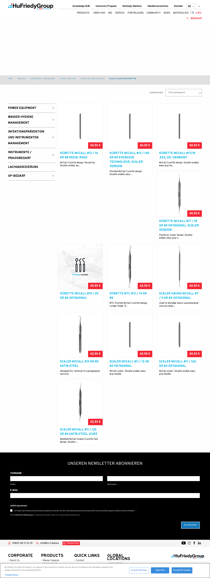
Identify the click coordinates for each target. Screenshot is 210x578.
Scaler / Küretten (68, 79)
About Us (15, 523)
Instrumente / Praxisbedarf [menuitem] (20, 155)
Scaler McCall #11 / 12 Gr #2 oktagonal (179, 309)
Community (16, 541)
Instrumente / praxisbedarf (50, 548)
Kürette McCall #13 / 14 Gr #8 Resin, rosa (79, 155)
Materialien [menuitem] (180, 13)
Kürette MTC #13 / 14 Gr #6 (177, 232)
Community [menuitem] (154, 13)
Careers (80, 541)
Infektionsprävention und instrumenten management (56, 539)
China (112, 535)
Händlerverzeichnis (158, 7)
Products (22, 79)
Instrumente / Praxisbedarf (43, 79)
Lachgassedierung (52, 554)
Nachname (153, 436)
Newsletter (73, 505)
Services (14, 532)
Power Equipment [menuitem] (22, 108)
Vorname (16, 436)
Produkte (83, 13)
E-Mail (14, 453)
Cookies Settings (139, 571)
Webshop (196, 19)
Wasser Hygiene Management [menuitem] (20, 120)
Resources (15, 551)
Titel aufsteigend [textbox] (176, 92)
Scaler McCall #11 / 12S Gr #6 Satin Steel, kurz (128, 386)
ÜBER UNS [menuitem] (99, 13)
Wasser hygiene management (51, 525)
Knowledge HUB (81, 7)
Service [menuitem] (120, 13)
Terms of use (82, 554)
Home (10, 79)
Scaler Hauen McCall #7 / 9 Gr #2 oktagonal (79, 309)
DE (191, 7)
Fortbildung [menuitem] (136, 13)
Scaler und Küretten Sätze (92, 79)
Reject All (160, 571)
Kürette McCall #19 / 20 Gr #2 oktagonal (129, 232)
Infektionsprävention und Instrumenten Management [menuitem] (26, 137)
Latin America (116, 540)
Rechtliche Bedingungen (24, 478)
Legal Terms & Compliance (83, 548)
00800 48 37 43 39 (22, 505)
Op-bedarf (48, 559)
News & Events (17, 546)
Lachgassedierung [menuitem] (23, 167)
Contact (80, 523)
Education (15, 537)
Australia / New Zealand (121, 531)
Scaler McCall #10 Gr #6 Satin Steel (129, 309)
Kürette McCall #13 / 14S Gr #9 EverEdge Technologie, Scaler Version (129, 159)
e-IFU (198, 13)
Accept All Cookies (182, 571)
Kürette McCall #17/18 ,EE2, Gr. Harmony (177, 155)
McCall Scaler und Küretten (122, 79)
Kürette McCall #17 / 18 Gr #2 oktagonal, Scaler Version (80, 234)
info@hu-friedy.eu (49, 505)
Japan (112, 545)
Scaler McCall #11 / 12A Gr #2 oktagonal (78, 386)
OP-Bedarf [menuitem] (16, 176)
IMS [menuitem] (110, 13)
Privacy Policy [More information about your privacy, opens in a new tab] (11, 575)
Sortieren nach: (156, 92)
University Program (106, 7)
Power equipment (52, 531)
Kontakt (178, 7)
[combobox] (184, 92)
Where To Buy (83, 537)
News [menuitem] (167, 13)
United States (116, 526)
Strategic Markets (132, 7)
